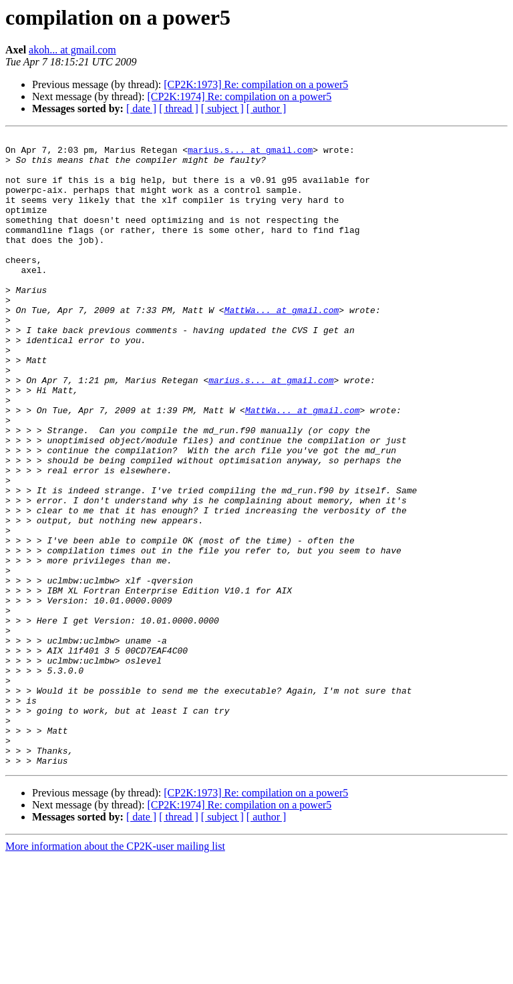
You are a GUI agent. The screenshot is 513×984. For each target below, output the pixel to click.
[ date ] (141, 108)
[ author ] (266, 108)
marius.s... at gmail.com (250, 154)
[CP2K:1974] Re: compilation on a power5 (239, 96)
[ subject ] (222, 108)
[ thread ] (178, 108)
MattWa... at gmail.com (281, 346)
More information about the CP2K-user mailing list (115, 972)
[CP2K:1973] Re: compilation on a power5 (256, 84)
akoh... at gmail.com (72, 49)
